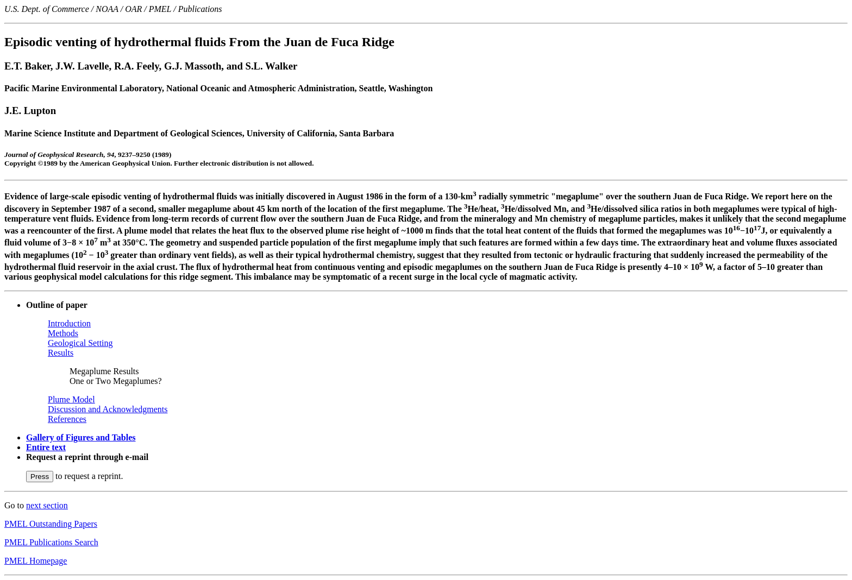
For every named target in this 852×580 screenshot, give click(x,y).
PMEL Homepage (35, 560)
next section (47, 505)
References (67, 419)
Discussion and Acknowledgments (107, 409)
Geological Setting (80, 343)
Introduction (69, 323)
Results (60, 352)
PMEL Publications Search (51, 542)
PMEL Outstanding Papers (50, 523)
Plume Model (71, 399)
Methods (63, 333)
